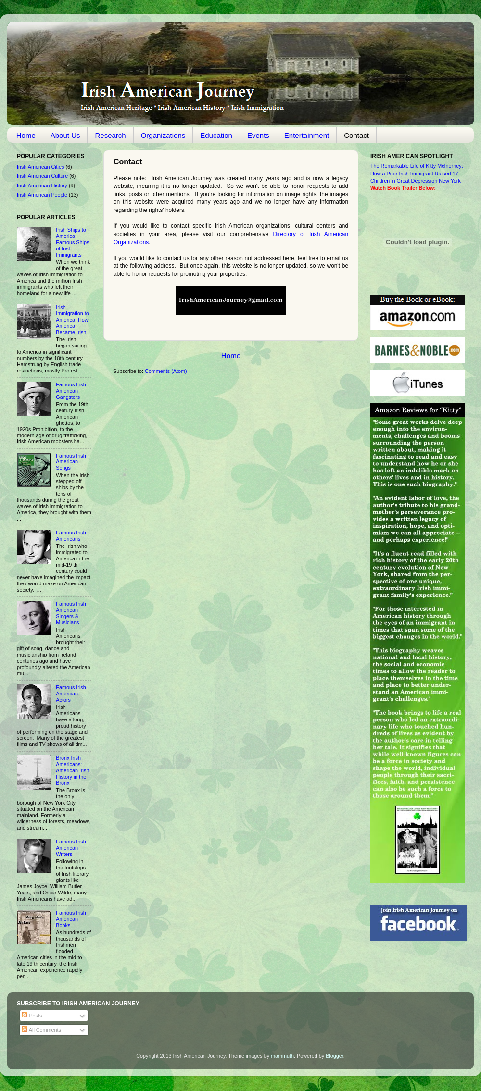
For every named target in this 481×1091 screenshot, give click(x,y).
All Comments (41, 1030)
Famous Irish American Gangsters (71, 391)
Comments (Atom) (166, 371)
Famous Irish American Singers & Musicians (71, 613)
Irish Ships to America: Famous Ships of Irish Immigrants (72, 242)
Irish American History (42, 185)
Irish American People (42, 195)
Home (26, 135)
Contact (356, 135)
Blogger (334, 1056)
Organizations (163, 135)
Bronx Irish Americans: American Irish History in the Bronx (72, 770)
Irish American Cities (40, 167)
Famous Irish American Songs (71, 462)
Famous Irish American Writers (71, 848)
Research (110, 135)
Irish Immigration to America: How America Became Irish (72, 319)
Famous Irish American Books (71, 919)
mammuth (282, 1056)
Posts (32, 1015)
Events (258, 135)
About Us (65, 135)
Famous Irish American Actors (71, 693)
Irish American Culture (42, 176)
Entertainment (306, 135)
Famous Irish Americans (71, 536)
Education (216, 135)
